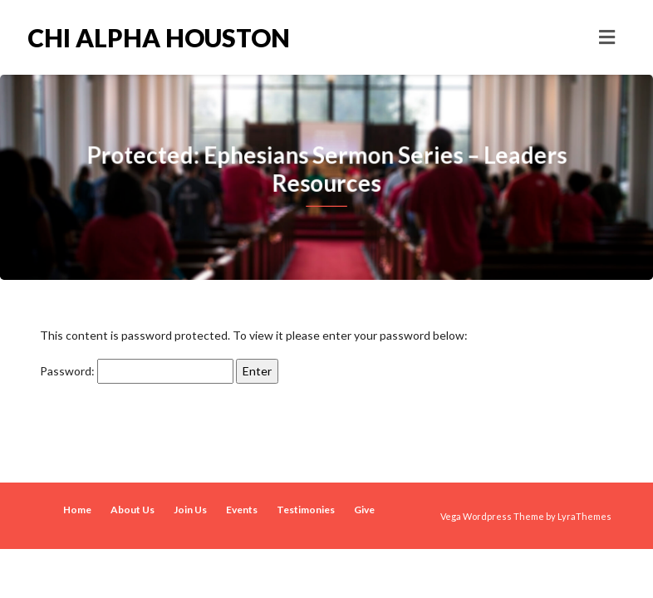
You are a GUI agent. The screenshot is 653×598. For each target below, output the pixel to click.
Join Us (190, 509)
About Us (132, 509)
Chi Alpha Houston (158, 37)
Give (364, 509)
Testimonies (306, 509)
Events (242, 509)
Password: (136, 371)
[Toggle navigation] (607, 37)
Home (77, 509)
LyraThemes (584, 516)
